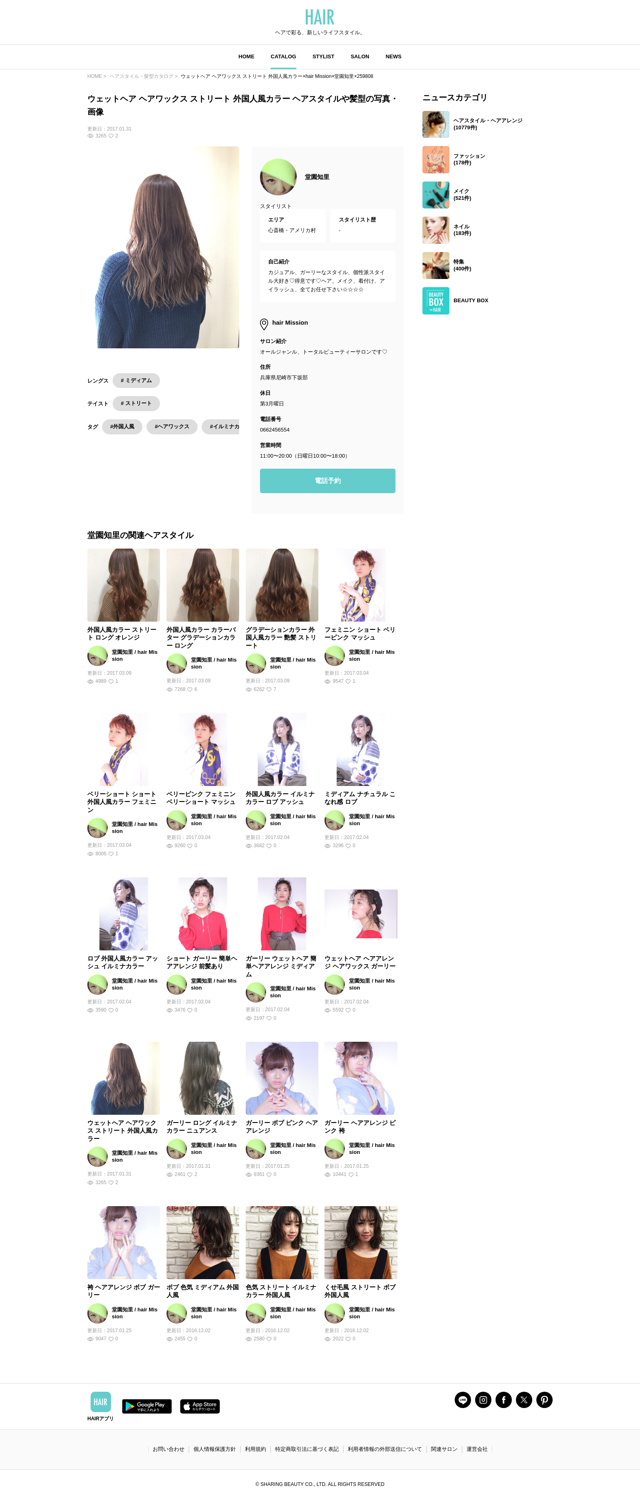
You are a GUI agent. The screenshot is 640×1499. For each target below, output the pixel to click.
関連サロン (444, 1449)
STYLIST (323, 56)
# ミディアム (136, 380)
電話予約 (328, 480)
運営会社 (477, 1449)
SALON (360, 56)
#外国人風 (122, 426)
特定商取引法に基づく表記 (307, 1449)
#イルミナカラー (230, 426)
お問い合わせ (168, 1449)
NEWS (394, 56)
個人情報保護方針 (214, 1449)
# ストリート (136, 403)
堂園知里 (317, 176)
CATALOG (283, 56)
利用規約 (255, 1449)
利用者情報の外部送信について (385, 1449)
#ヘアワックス (172, 426)
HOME (246, 56)
